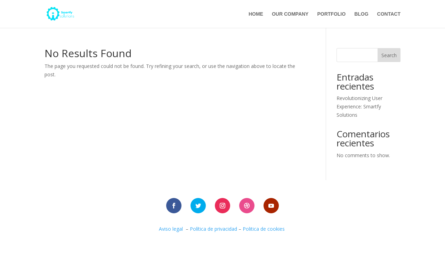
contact (388, 14)
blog (361, 14)
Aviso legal (171, 228)
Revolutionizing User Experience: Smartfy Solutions (359, 106)
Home (256, 14)
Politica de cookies (264, 228)
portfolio (331, 14)
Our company (290, 14)
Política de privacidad (213, 228)
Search (389, 55)
